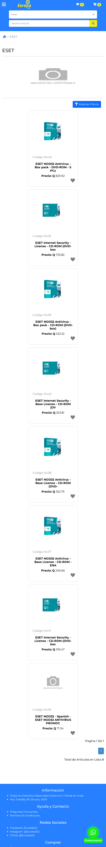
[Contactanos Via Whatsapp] (93, 832)
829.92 (53, 176)
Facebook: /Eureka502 (23, 827)
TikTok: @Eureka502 (22, 835)
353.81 (53, 412)
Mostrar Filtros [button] (87, 104)
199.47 (53, 649)
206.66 (53, 570)
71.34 (53, 728)
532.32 (53, 333)
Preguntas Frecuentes (24, 811)
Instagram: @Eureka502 (25, 831)
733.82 (53, 254)
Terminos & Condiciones (25, 815)
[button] (49, 23)
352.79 (53, 491)
